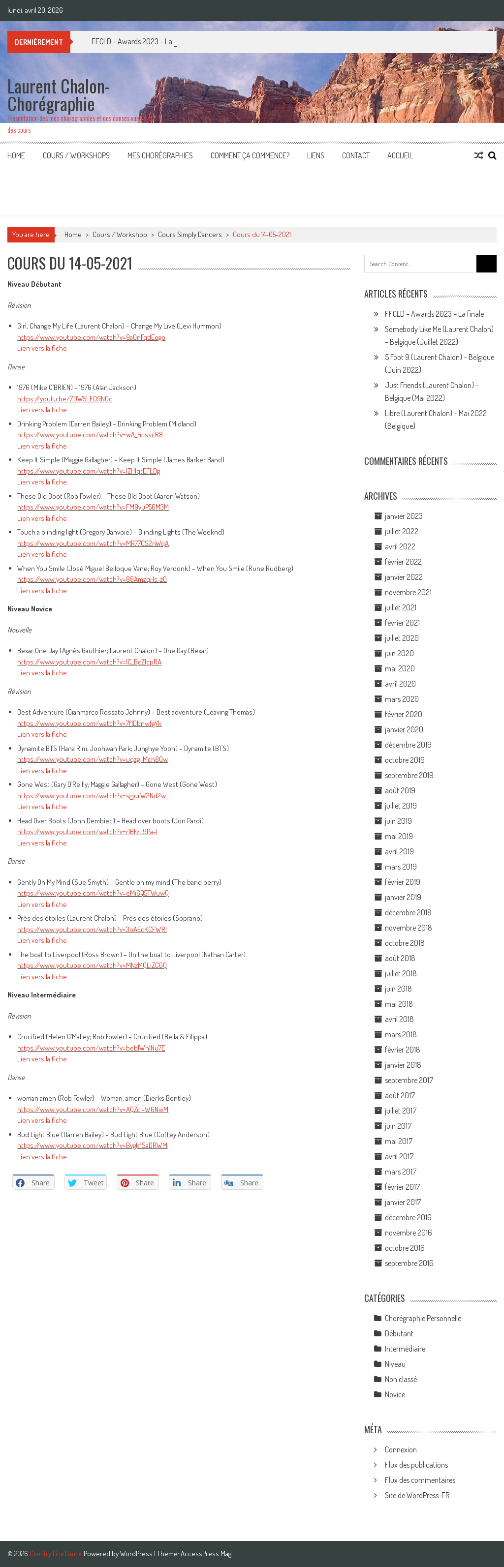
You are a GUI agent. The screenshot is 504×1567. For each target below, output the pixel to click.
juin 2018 (398, 989)
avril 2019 (399, 851)
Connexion (401, 1449)
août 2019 (400, 790)
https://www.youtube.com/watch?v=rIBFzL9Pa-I (87, 831)
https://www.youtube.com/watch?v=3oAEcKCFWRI (92, 929)
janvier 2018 (403, 1065)
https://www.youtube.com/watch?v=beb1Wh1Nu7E (91, 1048)
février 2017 (402, 1187)
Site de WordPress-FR (417, 1495)
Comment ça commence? (250, 155)
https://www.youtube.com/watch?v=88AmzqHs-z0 (92, 579)
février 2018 (402, 1050)
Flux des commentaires (420, 1480)
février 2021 (402, 623)
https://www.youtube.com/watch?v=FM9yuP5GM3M (93, 507)
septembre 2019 (409, 775)
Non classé (401, 1379)
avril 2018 (399, 1019)
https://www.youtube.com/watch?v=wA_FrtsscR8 (90, 434)
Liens (315, 155)
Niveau (395, 1364)
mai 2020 (400, 668)
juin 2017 (398, 1126)
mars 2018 (401, 1034)
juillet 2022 (401, 531)
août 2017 (400, 1095)
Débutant (399, 1333)
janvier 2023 (404, 516)
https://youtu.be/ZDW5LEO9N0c (64, 398)
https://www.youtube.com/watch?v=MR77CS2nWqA (93, 543)
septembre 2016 (409, 1263)
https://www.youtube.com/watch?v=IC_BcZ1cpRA (89, 661)
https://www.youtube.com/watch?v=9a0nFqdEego (91, 337)
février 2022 (403, 562)
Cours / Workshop (120, 234)
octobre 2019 (405, 760)
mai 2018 (399, 1004)
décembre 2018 (408, 912)
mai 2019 (399, 836)
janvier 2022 (404, 577)
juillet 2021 (400, 607)
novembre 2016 (408, 1232)
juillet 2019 (401, 806)
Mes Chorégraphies (160, 155)
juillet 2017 (400, 1110)
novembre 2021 (408, 592)
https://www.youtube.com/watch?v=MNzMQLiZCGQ (92, 965)
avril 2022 (400, 546)
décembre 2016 (408, 1217)
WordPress (137, 1553)
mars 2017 (400, 1171)
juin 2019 (398, 821)
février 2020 (403, 714)
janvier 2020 (404, 729)
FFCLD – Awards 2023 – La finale (434, 314)
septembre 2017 (409, 1080)
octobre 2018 (405, 943)
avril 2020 (400, 684)
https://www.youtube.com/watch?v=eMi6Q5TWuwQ (93, 893)
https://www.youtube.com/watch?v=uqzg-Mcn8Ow (92, 759)
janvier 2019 (403, 897)
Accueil (400, 155)
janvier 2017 (403, 1202)
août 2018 (400, 958)
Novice (395, 1394)
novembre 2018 (408, 928)
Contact (356, 155)
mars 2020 (402, 699)
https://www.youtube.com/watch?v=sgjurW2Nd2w (91, 795)
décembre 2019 (408, 745)
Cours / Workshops (76, 155)
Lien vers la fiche (42, 348)
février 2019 (402, 882)
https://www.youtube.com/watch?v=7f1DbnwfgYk (89, 723)
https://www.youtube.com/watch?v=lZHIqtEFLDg (88, 471)
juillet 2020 (402, 638)
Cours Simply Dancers (190, 234)
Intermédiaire (405, 1349)
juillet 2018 (401, 973)
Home (16, 155)
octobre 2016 (405, 1248)
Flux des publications (416, 1465)
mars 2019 (401, 867)
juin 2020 (399, 653)
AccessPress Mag (206, 1553)
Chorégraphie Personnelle (423, 1318)
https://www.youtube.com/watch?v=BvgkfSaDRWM (92, 1145)
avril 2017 (399, 1156)
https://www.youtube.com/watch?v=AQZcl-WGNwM (92, 1109)
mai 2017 (398, 1141)
